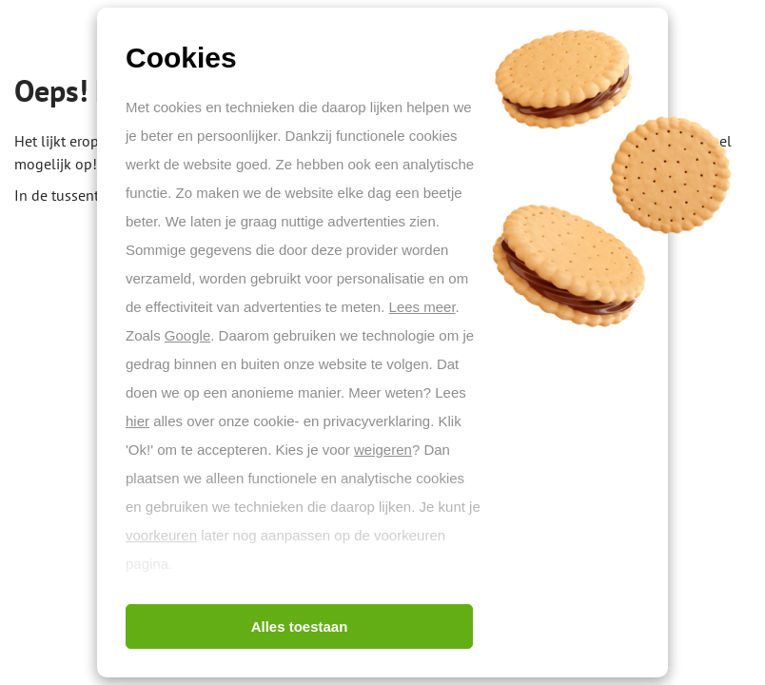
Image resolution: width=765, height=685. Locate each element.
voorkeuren (161, 535)
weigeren (383, 449)
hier (137, 421)
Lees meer (422, 307)
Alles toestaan (299, 626)
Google (187, 335)
